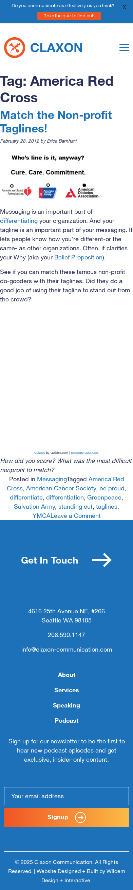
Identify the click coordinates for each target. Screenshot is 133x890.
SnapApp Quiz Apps (85, 452)
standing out (75, 506)
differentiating (19, 220)
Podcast (66, 720)
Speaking (66, 705)
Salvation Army (34, 506)
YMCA (42, 515)
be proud (112, 488)
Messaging (52, 479)
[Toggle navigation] (124, 47)
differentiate (26, 497)
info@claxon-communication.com (66, 649)
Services (66, 690)
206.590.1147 (66, 634)
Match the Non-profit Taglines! (56, 121)
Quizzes (39, 452)
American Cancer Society (61, 488)
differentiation (65, 497)
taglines (106, 506)
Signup (67, 817)
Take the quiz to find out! (69, 15)
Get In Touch (66, 560)
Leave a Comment (76, 515)
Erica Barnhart (61, 141)
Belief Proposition (78, 257)
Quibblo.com (59, 452)
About (66, 674)
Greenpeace (104, 497)
